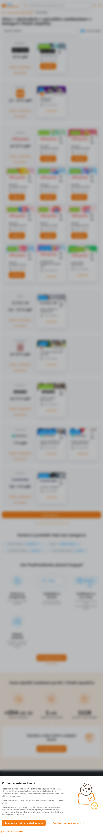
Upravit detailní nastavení (13, 829)
